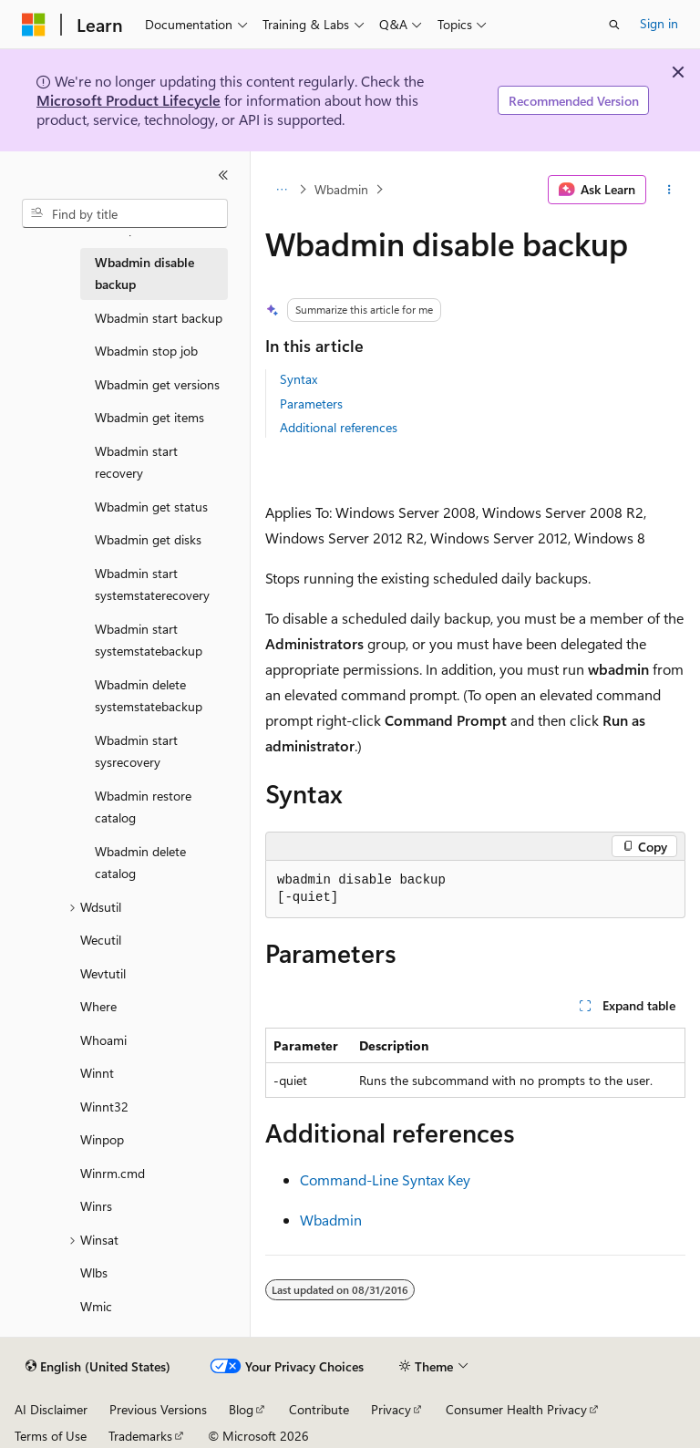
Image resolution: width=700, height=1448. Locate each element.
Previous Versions (158, 1409)
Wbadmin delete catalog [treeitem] (140, 863)
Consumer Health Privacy (516, 1409)
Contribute (319, 1409)
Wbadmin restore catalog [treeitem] (143, 807)
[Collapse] (223, 175)
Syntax (298, 379)
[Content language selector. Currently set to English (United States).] (98, 1366)
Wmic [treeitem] (96, 1306)
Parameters (311, 403)
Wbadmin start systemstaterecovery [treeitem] (152, 584)
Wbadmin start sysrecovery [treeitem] (136, 751)
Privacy (391, 1409)
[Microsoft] (34, 24)
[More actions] (669, 189)
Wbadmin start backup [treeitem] (158, 317)
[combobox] (125, 213)
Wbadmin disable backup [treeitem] (144, 273)
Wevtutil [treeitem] (103, 973)
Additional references (338, 427)
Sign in (659, 23)
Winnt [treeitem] (97, 1072)
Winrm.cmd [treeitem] (112, 1173)
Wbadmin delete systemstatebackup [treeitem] (148, 696)
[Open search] (614, 24)
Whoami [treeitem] (103, 1040)
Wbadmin (341, 189)
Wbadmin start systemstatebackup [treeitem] (148, 640)
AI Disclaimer (51, 1409)
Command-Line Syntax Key (385, 1179)
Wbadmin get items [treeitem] (149, 417)
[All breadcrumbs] (281, 189)
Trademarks (140, 1435)
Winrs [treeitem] (96, 1206)
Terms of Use (51, 1435)
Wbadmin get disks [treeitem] (148, 539)
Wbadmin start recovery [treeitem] (136, 462)
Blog (241, 1409)
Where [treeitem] (98, 1006)
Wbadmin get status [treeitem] (151, 506)
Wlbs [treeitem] (94, 1272)
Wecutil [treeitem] (100, 939)
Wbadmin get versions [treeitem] (157, 384)
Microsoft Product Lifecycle (128, 99)
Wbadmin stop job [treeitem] (146, 350)
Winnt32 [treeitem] (104, 1106)
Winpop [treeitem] (102, 1139)
